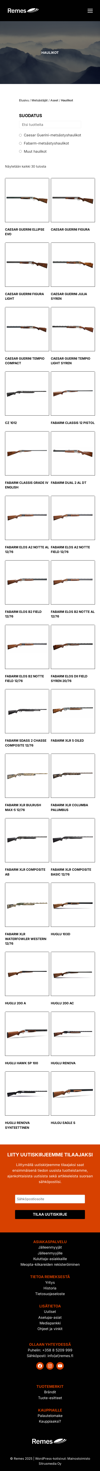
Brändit (50, 1392)
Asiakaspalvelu (50, 1242)
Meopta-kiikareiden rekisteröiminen (50, 1264)
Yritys (50, 1282)
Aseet (54, 100)
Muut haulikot (35, 151)
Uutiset (50, 1312)
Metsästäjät (40, 100)
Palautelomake (50, 1416)
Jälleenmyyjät (50, 1247)
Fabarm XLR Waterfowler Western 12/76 (25, 938)
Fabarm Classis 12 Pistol (73, 423)
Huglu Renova (63, 1063)
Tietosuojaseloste (50, 1294)
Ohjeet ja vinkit (50, 1329)
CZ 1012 (11, 423)
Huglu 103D (60, 934)
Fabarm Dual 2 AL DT (68, 483)
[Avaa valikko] (90, 10)
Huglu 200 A (15, 1003)
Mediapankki (50, 1323)
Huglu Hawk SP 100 (21, 1063)
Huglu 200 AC (62, 1003)
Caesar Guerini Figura (70, 229)
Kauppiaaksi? (50, 1421)
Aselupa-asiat (50, 1317)
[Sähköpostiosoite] (50, 1199)
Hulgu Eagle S (63, 1123)
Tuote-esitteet (50, 1398)
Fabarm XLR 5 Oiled (67, 741)
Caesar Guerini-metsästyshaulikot (52, 135)
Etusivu (24, 100)
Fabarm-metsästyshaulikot (46, 143)
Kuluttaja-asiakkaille (50, 1259)
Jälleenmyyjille (50, 1253)
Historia (50, 1288)
